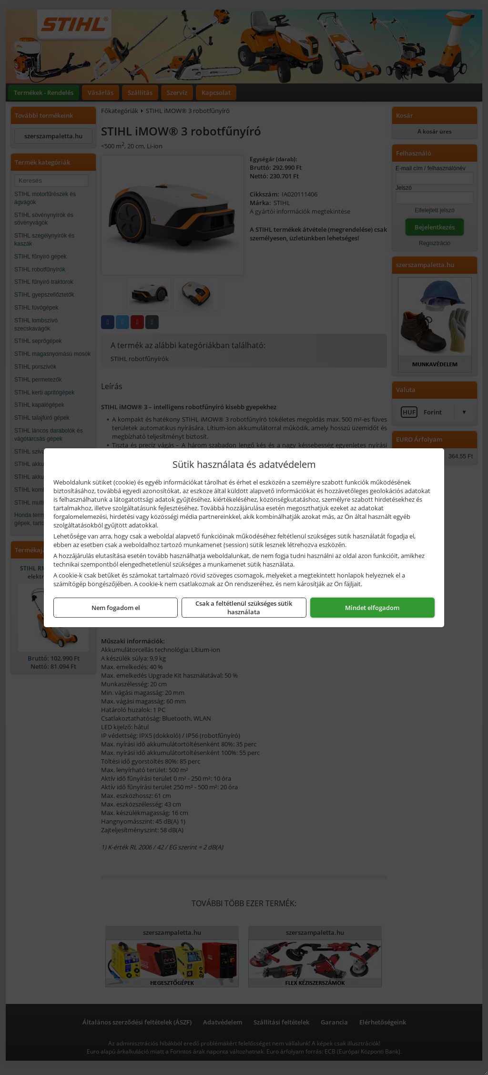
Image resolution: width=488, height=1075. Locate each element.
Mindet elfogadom (372, 607)
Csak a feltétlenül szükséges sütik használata (243, 607)
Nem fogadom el (116, 607)
